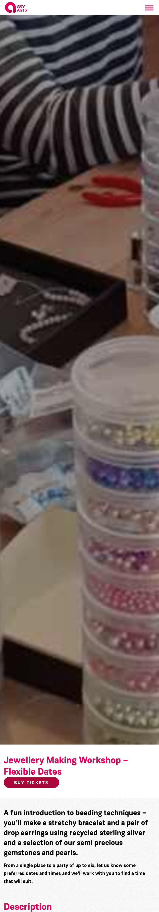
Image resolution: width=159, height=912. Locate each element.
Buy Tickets (31, 783)
